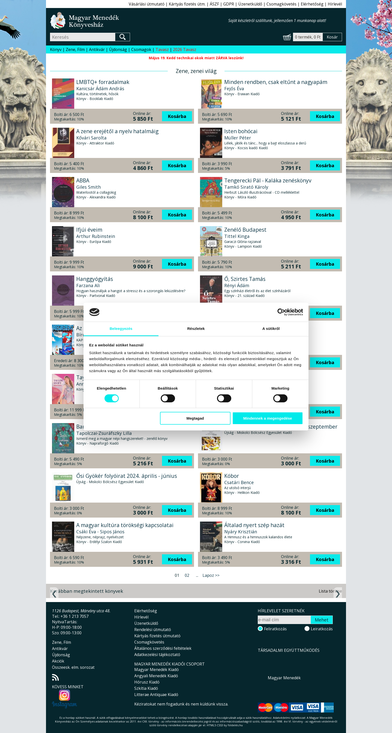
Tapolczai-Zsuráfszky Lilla (104, 433)
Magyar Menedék (284, 678)
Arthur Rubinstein (95, 236)
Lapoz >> (211, 575)
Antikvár (97, 49)
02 (187, 575)
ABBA (82, 180)
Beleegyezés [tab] (121, 328)
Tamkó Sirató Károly (246, 187)
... (197, 575)
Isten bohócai (241, 131)
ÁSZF (214, 4)
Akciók (58, 661)
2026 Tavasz (184, 49)
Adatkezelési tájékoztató (157, 654)
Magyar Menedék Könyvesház (139, 20)
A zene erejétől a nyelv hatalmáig (117, 131)
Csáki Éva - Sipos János (100, 532)
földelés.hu (235, 725)
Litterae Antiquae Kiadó (156, 694)
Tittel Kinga (237, 236)
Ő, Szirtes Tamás (245, 278)
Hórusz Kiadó (147, 682)
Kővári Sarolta (91, 138)
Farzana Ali (88, 285)
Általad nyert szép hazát (254, 525)
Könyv (56, 49)
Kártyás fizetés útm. (187, 4)
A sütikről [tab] (271, 328)
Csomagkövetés (281, 4)
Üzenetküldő (250, 4)
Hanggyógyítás (94, 278)
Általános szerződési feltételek (163, 648)
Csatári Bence (239, 482)
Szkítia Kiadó (146, 688)
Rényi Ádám (236, 285)
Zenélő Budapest (245, 229)
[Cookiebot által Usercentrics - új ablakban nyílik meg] (281, 312)
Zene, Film (75, 49)
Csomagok (141, 49)
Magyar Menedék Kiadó (156, 669)
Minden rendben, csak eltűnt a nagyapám (275, 81)
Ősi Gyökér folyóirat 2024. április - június (126, 475)
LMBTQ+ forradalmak (102, 81)
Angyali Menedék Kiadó (156, 676)
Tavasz (162, 49)
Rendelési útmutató (152, 629)
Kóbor (231, 475)
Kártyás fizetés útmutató (157, 636)
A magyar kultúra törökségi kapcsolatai (125, 525)
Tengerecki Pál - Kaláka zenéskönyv (267, 180)
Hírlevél (335, 4)
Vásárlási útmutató (146, 4)
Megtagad (195, 418)
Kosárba (177, 116)
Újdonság (118, 49)
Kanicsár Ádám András (100, 88)
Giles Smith (88, 187)
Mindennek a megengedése (267, 418)
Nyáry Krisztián (240, 532)
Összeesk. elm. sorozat (73, 667)
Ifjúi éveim (89, 229)
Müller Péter (237, 138)
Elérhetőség (312, 4)
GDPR (228, 4)
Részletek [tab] (196, 328)
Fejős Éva (234, 88)
